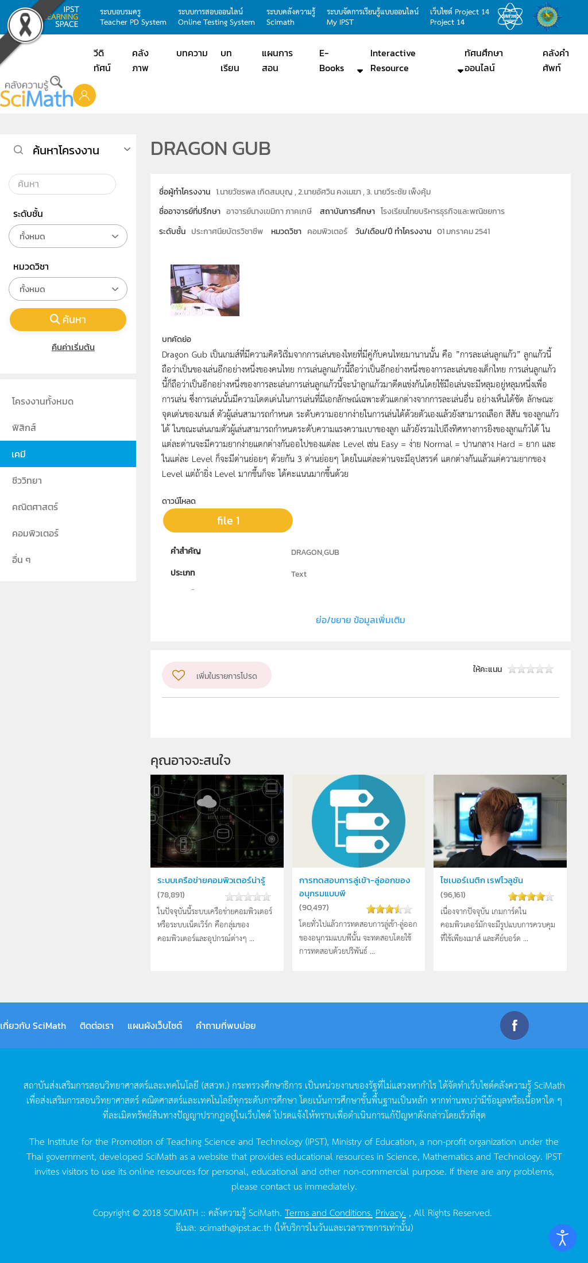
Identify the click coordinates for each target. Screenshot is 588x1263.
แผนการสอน (277, 60)
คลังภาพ (140, 60)
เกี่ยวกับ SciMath (33, 1025)
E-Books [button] (331, 60)
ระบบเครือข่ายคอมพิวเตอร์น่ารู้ (211, 880)
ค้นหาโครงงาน (66, 150)
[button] (84, 95)
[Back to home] (36, 91)
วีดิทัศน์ (102, 60)
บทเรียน (229, 60)
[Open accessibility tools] (563, 1238)
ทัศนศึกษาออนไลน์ (484, 60)
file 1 (228, 520)
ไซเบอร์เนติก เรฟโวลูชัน (481, 880)
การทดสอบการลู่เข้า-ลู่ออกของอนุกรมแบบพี (354, 886)
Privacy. (391, 1211)
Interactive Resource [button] (393, 60)
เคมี (18, 454)
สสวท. (513, 16)
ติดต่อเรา (97, 1025)
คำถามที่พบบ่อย (226, 1025)
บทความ (192, 53)
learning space (64, 16)
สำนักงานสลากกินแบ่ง (550, 16)
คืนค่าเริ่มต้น (68, 346)
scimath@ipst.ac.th (235, 1226)
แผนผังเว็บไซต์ (154, 1025)
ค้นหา (68, 319)
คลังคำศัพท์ (556, 60)
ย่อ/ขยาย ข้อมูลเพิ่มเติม (360, 620)
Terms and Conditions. (329, 1211)
